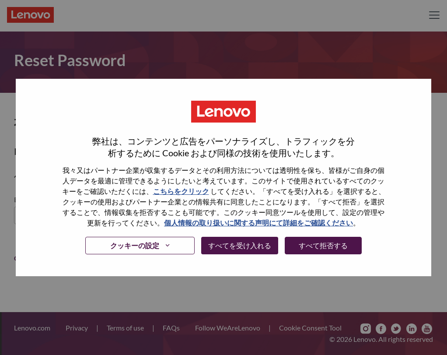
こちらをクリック (181, 191)
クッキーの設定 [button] (134, 245)
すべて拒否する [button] (323, 245)
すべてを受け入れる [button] (239, 245)
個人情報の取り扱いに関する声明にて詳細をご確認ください (258, 222)
